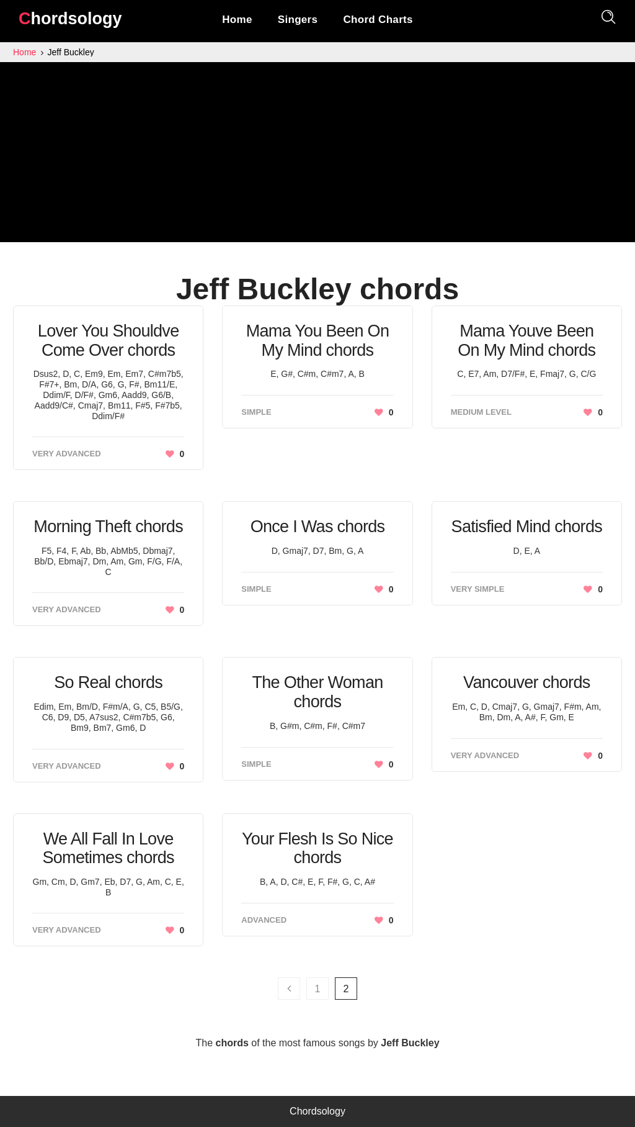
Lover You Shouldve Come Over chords (108, 341)
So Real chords (108, 682)
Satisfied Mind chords (526, 526)
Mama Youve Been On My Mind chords (526, 341)
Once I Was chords (318, 526)
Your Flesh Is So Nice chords (317, 848)
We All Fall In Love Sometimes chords (108, 848)
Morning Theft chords (108, 526)
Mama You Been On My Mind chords (317, 341)
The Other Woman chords (317, 692)
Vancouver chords (526, 682)
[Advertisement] (317, 155)
